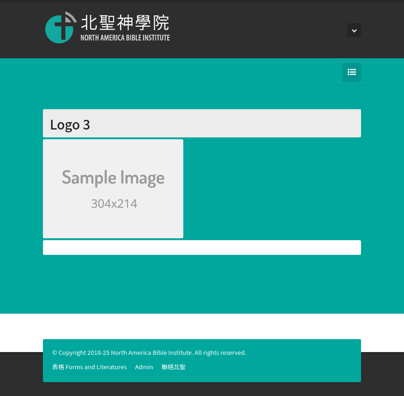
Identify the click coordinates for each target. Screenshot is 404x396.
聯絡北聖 (174, 366)
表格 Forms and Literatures (89, 366)
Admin (144, 366)
